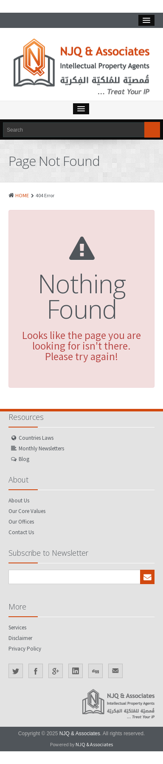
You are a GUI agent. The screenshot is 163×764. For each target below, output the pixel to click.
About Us (18, 500)
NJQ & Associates (79, 733)
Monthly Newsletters (41, 448)
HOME (22, 195)
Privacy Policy (24, 648)
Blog (24, 459)
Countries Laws (36, 437)
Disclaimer (20, 638)
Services (17, 627)
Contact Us (21, 532)
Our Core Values (26, 511)
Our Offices (21, 521)
